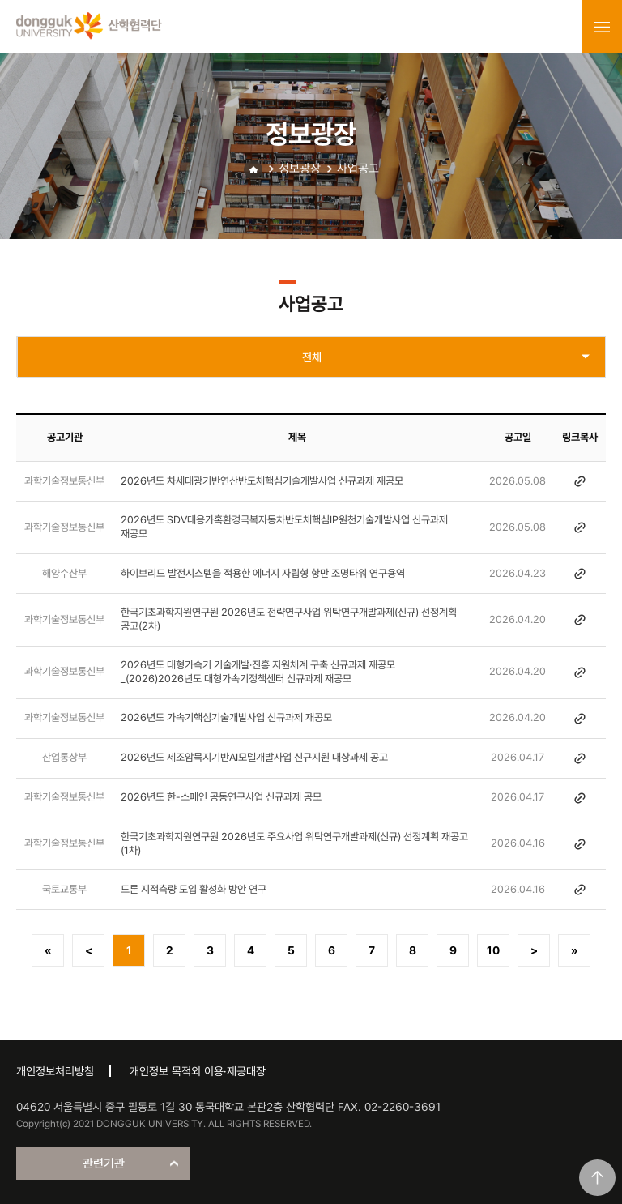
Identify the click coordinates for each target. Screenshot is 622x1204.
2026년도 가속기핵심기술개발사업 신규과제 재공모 (226, 717)
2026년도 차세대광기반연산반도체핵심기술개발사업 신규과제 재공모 (262, 481)
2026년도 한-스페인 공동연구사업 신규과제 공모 (221, 797)
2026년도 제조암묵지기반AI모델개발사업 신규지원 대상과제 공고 (254, 757)
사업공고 (358, 168)
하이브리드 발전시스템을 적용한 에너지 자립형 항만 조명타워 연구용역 (263, 573)
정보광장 (300, 168)
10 (493, 950)
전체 (312, 357)
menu (602, 26)
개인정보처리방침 (55, 1071)
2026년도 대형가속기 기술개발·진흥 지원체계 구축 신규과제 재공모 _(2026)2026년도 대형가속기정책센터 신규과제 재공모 (258, 672)
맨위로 (597, 1177)
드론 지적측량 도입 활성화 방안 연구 (193, 889)
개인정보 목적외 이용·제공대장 (198, 1071)
